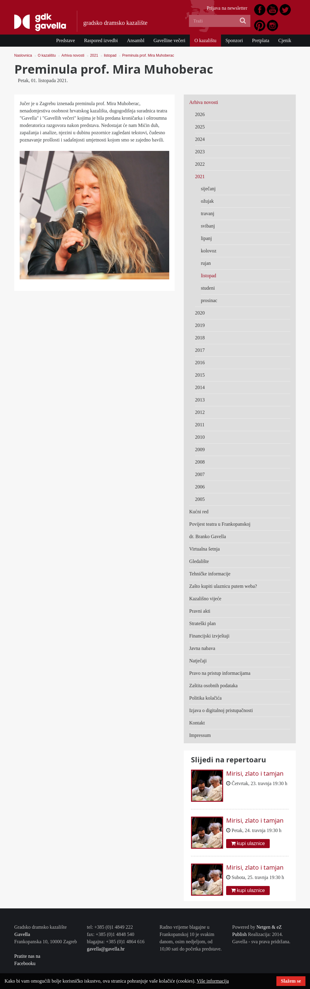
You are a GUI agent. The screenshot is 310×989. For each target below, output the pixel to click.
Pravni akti (199, 611)
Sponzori (234, 40)
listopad (110, 55)
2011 (199, 424)
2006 (200, 486)
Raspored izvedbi (101, 40)
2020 (200, 312)
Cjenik (284, 40)
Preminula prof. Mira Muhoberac (148, 55)
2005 (200, 499)
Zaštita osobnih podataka (213, 685)
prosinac (209, 300)
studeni (208, 288)
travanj (207, 213)
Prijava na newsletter (227, 8)
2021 (94, 55)
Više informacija (213, 981)
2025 (200, 126)
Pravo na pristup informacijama (219, 673)
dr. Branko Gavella (207, 536)
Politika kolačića (205, 698)
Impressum (200, 735)
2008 (200, 462)
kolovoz (208, 250)
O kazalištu (205, 40)
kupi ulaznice (248, 843)
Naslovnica (23, 55)
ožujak (207, 201)
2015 (200, 375)
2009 (200, 449)
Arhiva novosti (72, 55)
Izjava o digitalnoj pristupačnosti (221, 710)
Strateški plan (202, 623)
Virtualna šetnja (204, 548)
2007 (200, 474)
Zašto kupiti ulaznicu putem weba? (223, 586)
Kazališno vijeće (205, 598)
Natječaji (198, 660)
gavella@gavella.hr (105, 948)
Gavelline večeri (169, 40)
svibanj (208, 225)
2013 (200, 399)
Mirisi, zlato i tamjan (255, 773)
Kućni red (199, 511)
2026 (200, 114)
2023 (200, 151)
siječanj (208, 188)
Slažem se (291, 981)
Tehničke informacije (209, 573)
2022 (200, 164)
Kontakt (197, 722)
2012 (200, 412)
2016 (200, 362)
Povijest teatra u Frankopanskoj (219, 524)
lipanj (206, 238)
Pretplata (260, 40)
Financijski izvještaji (209, 635)
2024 (200, 139)
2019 (200, 325)
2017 (200, 350)
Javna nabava (202, 648)
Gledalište (199, 561)
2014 (200, 387)
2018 (200, 337)
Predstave (65, 40)
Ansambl (135, 40)
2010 (200, 437)
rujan (206, 263)
